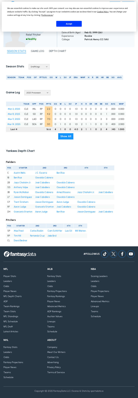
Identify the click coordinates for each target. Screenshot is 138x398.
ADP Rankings (54, 311)
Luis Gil (68, 231)
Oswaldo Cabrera (44, 177)
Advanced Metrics (56, 306)
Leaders (7, 281)
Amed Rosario (63, 192)
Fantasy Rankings (56, 296)
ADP (5, 301)
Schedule (52, 331)
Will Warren (80, 231)
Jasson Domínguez (23, 197)
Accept (69, 24)
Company (52, 347)
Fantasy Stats (54, 276)
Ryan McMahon (21, 192)
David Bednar (20, 240)
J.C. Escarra (41, 173)
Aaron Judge (63, 202)
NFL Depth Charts (12, 296)
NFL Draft (8, 326)
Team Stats (9, 311)
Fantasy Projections (57, 291)
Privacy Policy (54, 367)
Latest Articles (10, 331)
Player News (9, 291)
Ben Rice (61, 173)
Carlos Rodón (36, 231)
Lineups (51, 321)
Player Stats (9, 276)
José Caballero (42, 182)
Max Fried (19, 231)
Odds (6, 286)
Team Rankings (11, 306)
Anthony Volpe (21, 187)
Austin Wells (19, 173)
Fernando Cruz (37, 235)
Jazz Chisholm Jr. (22, 182)
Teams (50, 326)
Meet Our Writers (56, 352)
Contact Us (53, 357)
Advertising (53, 362)
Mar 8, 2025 (14, 114)
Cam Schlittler (55, 231)
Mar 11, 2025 (14, 119)
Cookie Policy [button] (103, 12)
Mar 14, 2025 (13, 124)
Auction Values (54, 316)
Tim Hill (17, 235)
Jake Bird (52, 235)
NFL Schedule (10, 321)
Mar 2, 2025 (14, 109)
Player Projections (100, 291)
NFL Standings (10, 316)
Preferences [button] (47, 15)
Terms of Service (56, 372)
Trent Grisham (21, 202)
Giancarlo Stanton (44, 207)
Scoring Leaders (99, 276)
